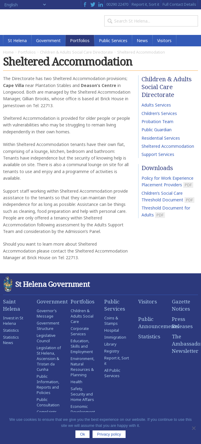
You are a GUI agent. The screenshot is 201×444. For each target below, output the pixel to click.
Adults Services (156, 105)
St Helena (17, 40)
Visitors (164, 40)
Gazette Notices (181, 305)
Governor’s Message (47, 313)
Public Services (113, 40)
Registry (111, 351)
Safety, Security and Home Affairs (82, 394)
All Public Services (112, 373)
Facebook (85, 4)
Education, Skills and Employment (82, 346)
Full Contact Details (179, 4)
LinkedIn (101, 4)
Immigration (115, 337)
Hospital (111, 330)
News (142, 40)
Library (110, 344)
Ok (82, 434)
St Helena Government (29, 22)
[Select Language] (25, 4)
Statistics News (11, 340)
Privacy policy (109, 434)
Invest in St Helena (13, 320)
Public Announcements (151, 322)
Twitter (93, 4)
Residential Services (161, 138)
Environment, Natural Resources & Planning (82, 366)
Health (76, 381)
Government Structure (48, 326)
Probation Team (157, 121)
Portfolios (80, 40)
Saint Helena (11, 305)
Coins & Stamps (111, 320)
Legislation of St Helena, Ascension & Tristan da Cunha (49, 358)
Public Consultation (48, 402)
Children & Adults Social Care (82, 316)
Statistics (11, 330)
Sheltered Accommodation (168, 146)
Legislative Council (46, 338)
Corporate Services (80, 331)
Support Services (158, 154)
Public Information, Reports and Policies (48, 384)
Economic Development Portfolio (83, 412)
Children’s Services (159, 113)
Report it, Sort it (145, 4)
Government (48, 40)
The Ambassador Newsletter (185, 343)
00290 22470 (117, 4)
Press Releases (182, 322)
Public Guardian (157, 129)
